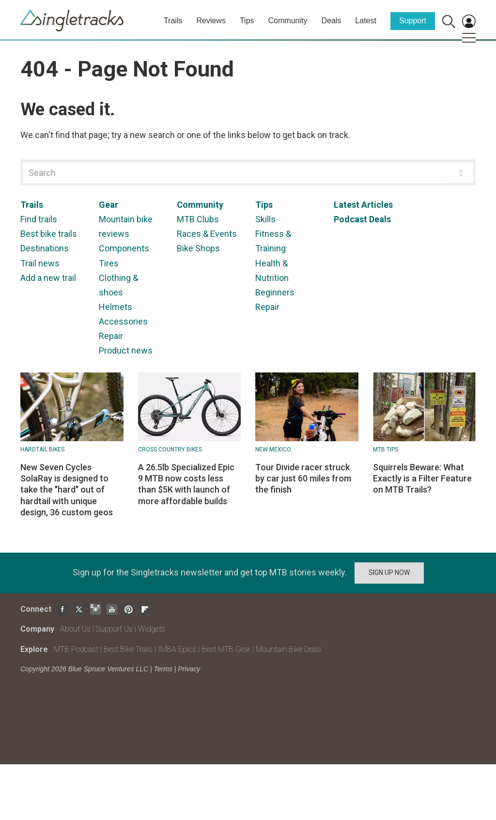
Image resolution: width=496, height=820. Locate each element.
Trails (173, 20)
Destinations (44, 248)
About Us (75, 629)
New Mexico (273, 449)
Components (124, 248)
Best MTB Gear (226, 649)
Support (412, 20)
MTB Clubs (198, 219)
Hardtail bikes (42, 449)
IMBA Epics (177, 649)
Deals (331, 20)
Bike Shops (198, 248)
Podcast (350, 219)
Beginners (274, 292)
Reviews (210, 20)
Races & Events (207, 234)
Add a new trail (48, 278)
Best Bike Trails (128, 649)
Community (288, 20)
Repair (111, 336)
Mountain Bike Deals (289, 649)
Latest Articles (363, 205)
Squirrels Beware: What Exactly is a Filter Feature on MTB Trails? (422, 478)
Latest (365, 20)
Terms (163, 669)
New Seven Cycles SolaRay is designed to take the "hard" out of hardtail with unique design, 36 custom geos (66, 490)
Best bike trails (48, 234)
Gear (108, 205)
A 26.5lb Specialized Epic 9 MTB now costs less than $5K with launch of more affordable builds (186, 484)
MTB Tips (385, 449)
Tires (109, 263)
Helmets (115, 307)
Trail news (40, 263)
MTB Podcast (76, 649)
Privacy (189, 669)
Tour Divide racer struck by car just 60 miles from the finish (303, 478)
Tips (247, 20)
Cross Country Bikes (170, 449)
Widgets (151, 629)
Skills (265, 219)
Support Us (114, 629)
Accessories (123, 321)
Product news (126, 350)
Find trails (38, 219)
